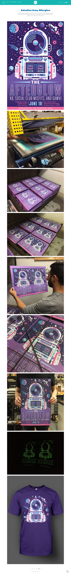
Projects (3, 1)
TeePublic (19, 1)
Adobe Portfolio (37, 571)
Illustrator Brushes (13, 1)
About (7, 1)
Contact (3, 3)
